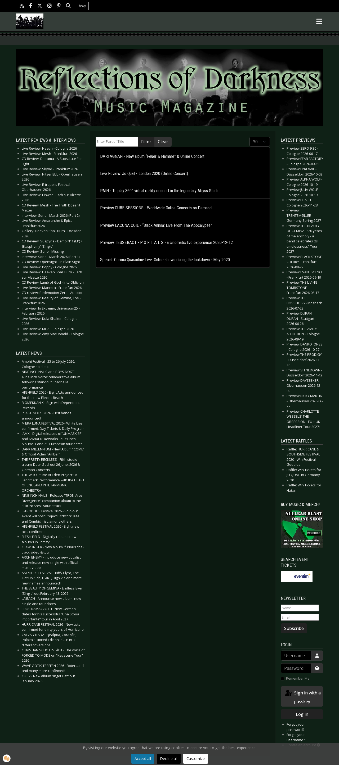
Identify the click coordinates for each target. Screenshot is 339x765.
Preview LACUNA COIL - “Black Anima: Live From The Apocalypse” (156, 225)
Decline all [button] (168, 758)
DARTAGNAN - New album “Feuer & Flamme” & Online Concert (152, 156)
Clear (163, 142)
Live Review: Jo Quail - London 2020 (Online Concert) (144, 173)
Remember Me (298, 678)
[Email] (300, 617)
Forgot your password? (296, 727)
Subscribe (294, 628)
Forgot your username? (296, 737)
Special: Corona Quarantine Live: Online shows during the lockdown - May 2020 (165, 259)
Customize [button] (195, 758)
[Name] (300, 608)
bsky (82, 6)
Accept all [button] (143, 758)
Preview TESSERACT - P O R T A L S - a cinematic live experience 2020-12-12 (166, 242)
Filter (146, 142)
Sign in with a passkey (302, 696)
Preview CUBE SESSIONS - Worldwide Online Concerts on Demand (156, 207)
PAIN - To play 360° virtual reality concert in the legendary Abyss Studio (160, 190)
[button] (7, 758)
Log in (302, 714)
